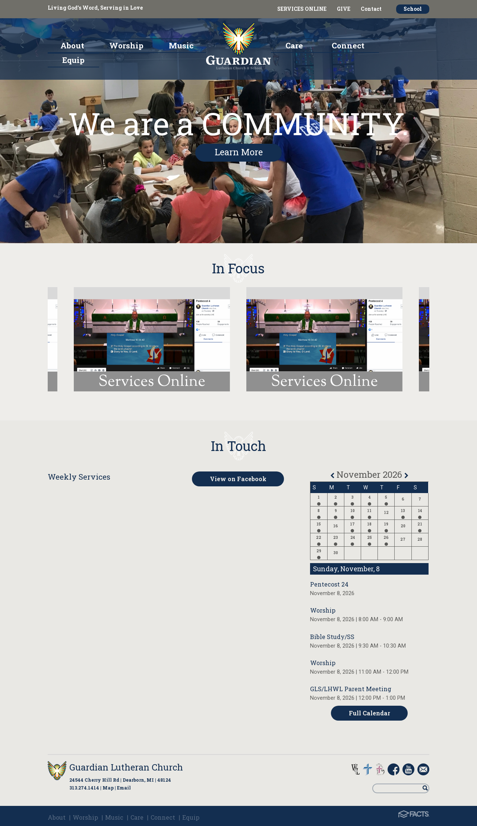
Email (124, 788)
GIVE (343, 8)
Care (136, 817)
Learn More (239, 152)
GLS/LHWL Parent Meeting (350, 689)
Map (108, 788)
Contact (371, 8)
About (57, 817)
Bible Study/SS (332, 637)
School (413, 8)
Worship (322, 610)
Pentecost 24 (329, 584)
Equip (190, 817)
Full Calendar (369, 713)
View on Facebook (238, 479)
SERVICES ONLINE (301, 8)
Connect (163, 817)
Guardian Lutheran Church (126, 767)
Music (114, 817)
